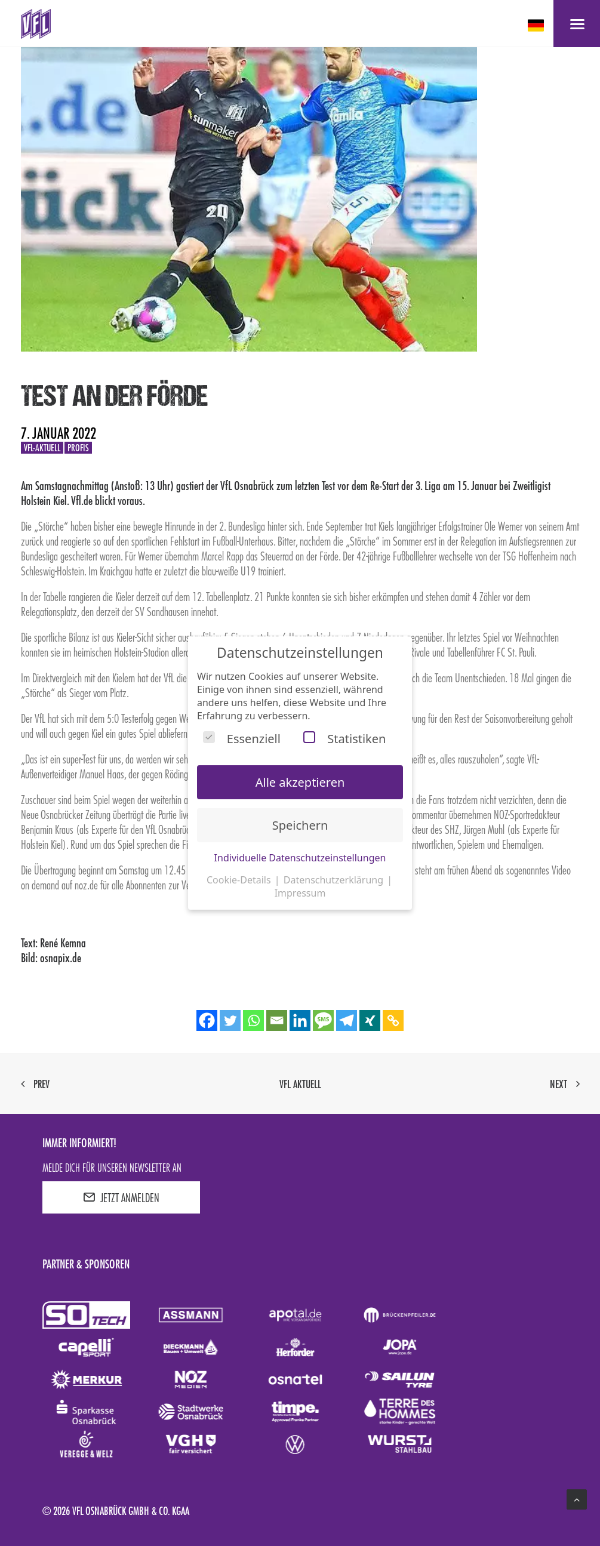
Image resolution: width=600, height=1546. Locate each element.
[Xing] (369, 1020)
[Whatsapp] (253, 1020)
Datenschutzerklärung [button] (335, 879)
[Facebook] (206, 1020)
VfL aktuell (300, 1084)
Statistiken (344, 738)
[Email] (276, 1020)
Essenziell (242, 738)
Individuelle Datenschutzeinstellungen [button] (300, 857)
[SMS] (323, 1020)
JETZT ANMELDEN (121, 1197)
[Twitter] (230, 1020)
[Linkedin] (300, 1020)
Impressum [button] (300, 893)
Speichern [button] (300, 825)
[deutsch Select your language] (537, 25)
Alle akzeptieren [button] (300, 782)
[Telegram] (346, 1020)
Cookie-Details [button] (240, 879)
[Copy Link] (393, 1020)
